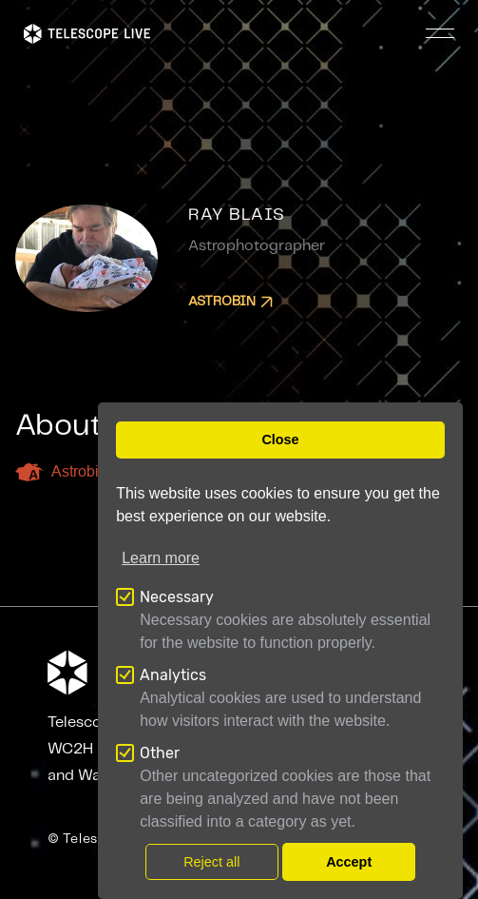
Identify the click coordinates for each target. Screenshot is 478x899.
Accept (349, 862)
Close (279, 439)
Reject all (211, 862)
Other (160, 753)
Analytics (173, 675)
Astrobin (230, 301)
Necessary (177, 597)
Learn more (161, 558)
